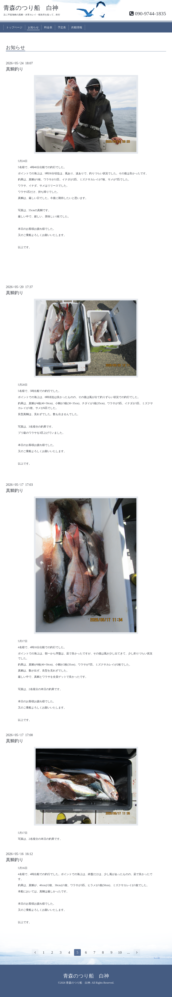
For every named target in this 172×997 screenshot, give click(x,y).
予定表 (62, 27)
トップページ (14, 27)
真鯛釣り (15, 69)
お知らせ (33, 27)
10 (120, 952)
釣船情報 (76, 27)
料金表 (48, 27)
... (128, 952)
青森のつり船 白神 (30, 8)
